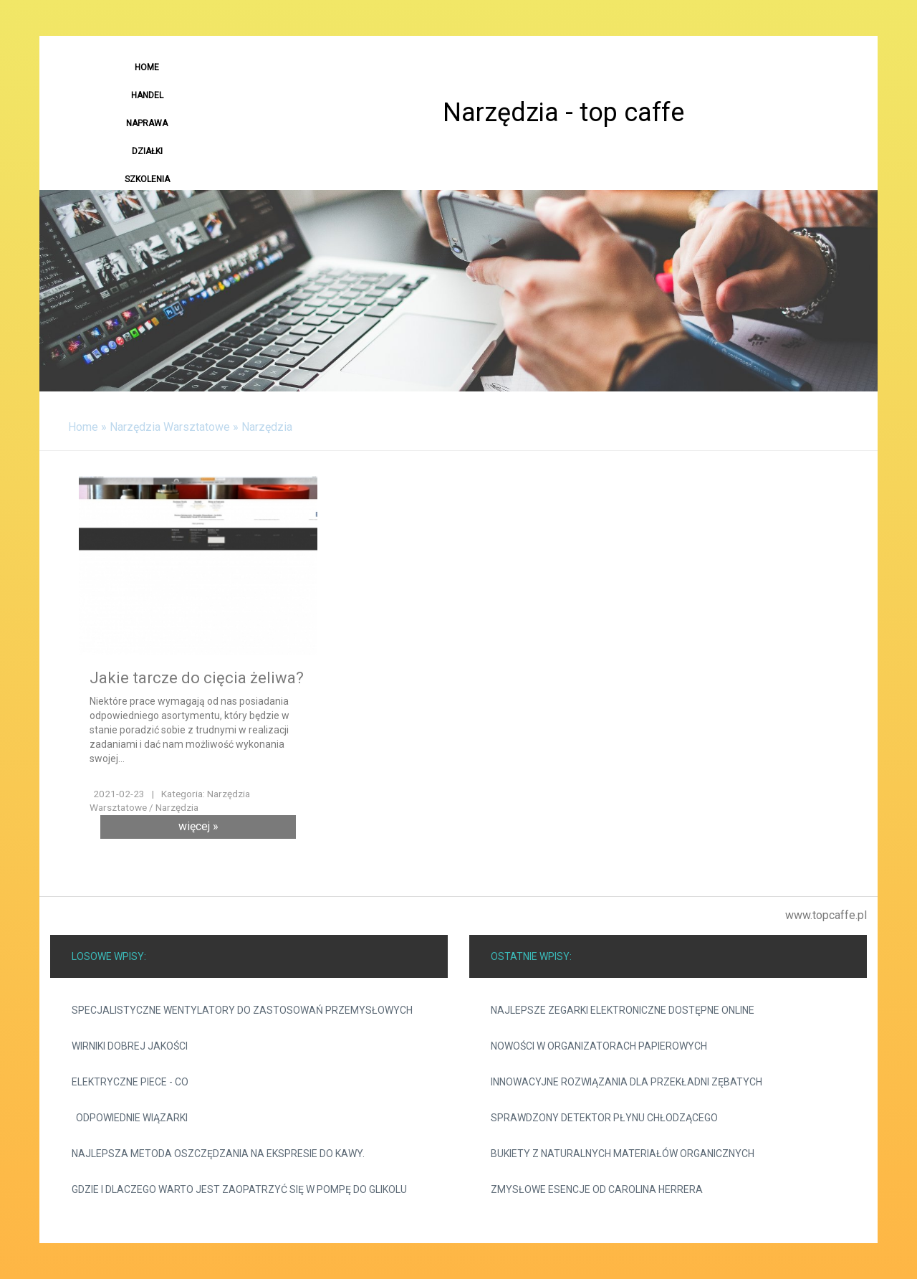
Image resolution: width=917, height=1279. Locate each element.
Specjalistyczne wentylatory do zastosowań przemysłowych (242, 1010)
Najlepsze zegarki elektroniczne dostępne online (622, 1010)
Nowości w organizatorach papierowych (599, 1046)
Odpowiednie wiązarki (130, 1117)
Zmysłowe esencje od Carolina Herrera (597, 1189)
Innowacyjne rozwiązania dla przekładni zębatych (626, 1082)
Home (83, 427)
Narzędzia (266, 427)
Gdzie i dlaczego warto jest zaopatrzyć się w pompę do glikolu (239, 1189)
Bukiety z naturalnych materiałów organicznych (622, 1153)
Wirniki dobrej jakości (130, 1046)
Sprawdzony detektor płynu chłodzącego (604, 1117)
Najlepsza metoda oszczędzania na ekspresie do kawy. (218, 1153)
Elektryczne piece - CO (130, 1082)
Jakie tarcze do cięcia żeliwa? (197, 678)
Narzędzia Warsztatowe (170, 427)
